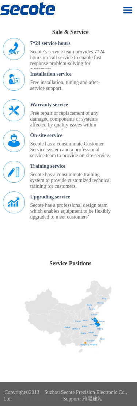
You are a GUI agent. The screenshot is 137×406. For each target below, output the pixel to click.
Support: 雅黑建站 (83, 399)
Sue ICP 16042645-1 (37, 399)
